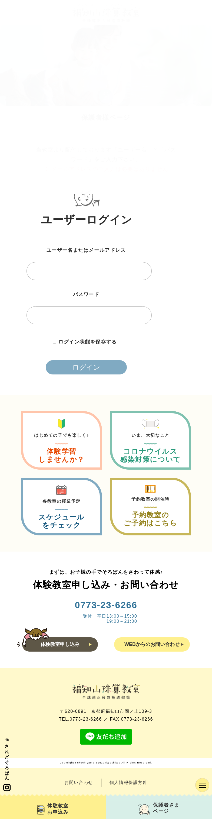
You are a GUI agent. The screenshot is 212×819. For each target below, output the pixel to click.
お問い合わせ (78, 782)
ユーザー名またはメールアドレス (86, 250)
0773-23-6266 (106, 605)
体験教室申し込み (66, 644)
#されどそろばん (7, 765)
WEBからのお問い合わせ (154, 644)
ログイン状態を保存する (87, 342)
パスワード (86, 294)
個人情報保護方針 (129, 782)
